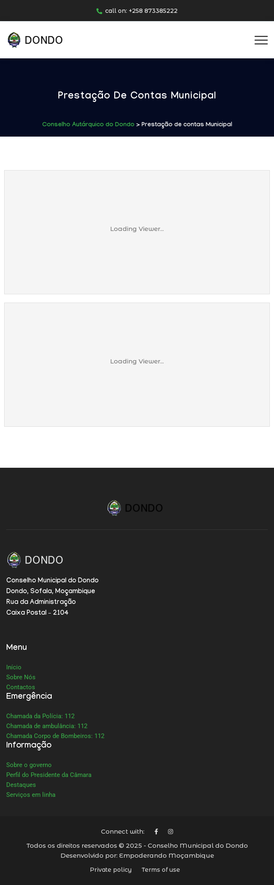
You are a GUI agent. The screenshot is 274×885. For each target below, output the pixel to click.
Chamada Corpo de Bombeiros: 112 (55, 736)
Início (14, 667)
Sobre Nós (21, 677)
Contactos (20, 687)
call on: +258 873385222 (137, 10)
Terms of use (161, 869)
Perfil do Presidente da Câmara (48, 775)
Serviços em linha (30, 794)
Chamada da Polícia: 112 (40, 716)
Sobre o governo (29, 765)
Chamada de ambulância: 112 (46, 726)
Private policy (111, 869)
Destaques (21, 785)
